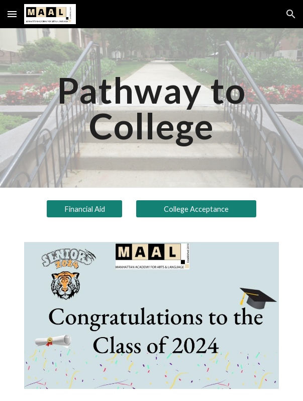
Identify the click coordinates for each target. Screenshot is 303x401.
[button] (12, 14)
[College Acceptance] (196, 208)
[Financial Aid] (84, 208)
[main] (151, 107)
